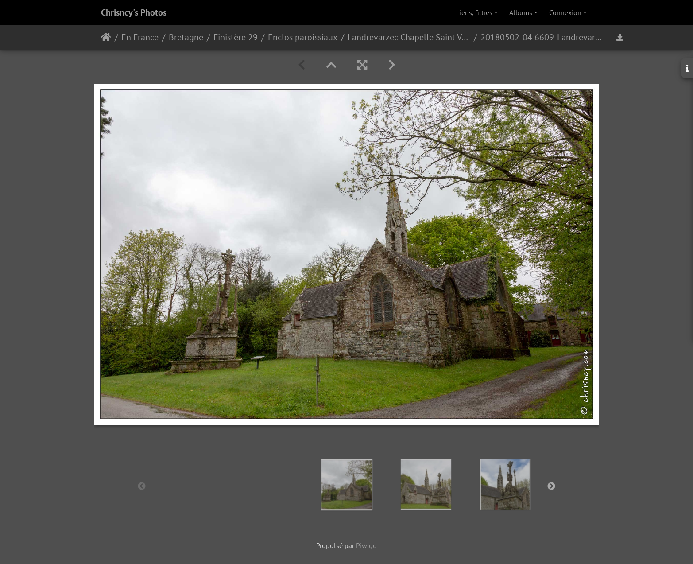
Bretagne (186, 37)
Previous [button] (141, 486)
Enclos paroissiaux (302, 37)
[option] (346, 485)
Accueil (106, 37)
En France (140, 37)
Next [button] (551, 486)
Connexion (565, 12)
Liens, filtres (474, 12)
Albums (520, 12)
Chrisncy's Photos (133, 12)
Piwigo (366, 545)
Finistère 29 (235, 37)
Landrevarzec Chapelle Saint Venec (409, 37)
